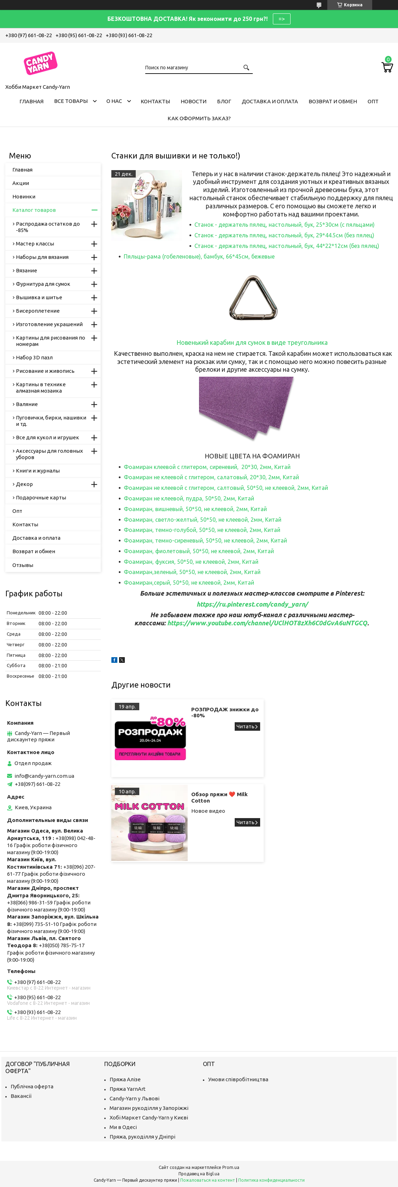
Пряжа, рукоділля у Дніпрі (142, 1137)
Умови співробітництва (238, 1079)
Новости (193, 101)
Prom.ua (230, 1167)
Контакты (155, 101)
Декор (24, 484)
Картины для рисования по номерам (50, 341)
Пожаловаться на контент (207, 1180)
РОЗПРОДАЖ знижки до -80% (213, 712)
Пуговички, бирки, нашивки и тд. (51, 421)
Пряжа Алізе (125, 1079)
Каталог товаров (34, 210)
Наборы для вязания (42, 257)
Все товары (71, 101)
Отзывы (22, 565)
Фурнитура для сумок (43, 284)
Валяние (27, 404)
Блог (224, 101)
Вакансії (21, 1096)
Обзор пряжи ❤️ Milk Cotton (355, 712)
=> (282, 19)
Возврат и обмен (333, 101)
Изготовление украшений (49, 324)
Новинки (23, 196)
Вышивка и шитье (39, 297)
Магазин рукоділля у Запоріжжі (149, 1108)
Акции (20, 183)
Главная (31, 101)
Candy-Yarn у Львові (134, 1098)
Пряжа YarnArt (128, 1089)
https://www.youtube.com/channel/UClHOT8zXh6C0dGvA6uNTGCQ (267, 622)
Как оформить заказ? (199, 118)
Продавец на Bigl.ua (199, 1173)
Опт (373, 101)
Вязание (26, 270)
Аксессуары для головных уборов (49, 454)
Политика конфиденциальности (271, 1180)
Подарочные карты (41, 497)
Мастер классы (35, 244)
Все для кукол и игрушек (47, 437)
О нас (114, 101)
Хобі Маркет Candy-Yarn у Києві (149, 1117)
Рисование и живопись (45, 371)
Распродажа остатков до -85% (48, 227)
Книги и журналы (38, 471)
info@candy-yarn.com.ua (44, 776)
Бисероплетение (38, 311)
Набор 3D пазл (34, 357)
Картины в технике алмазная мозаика (41, 387)
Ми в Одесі (123, 1127)
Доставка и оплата (270, 101)
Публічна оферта (32, 1086)
